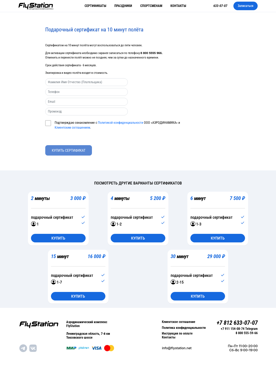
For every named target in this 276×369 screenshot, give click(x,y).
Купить (58, 238)
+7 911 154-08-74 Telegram (239, 329)
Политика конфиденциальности (184, 328)
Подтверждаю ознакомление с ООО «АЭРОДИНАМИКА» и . (117, 125)
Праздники (123, 6)
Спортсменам (151, 6)
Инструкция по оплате (177, 334)
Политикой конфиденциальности (120, 123)
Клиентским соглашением (72, 127)
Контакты (178, 6)
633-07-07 (220, 6)
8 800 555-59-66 (247, 334)
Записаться (245, 6)
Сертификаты (95, 6)
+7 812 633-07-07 (236, 322)
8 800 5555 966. (151, 53)
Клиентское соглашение (178, 322)
